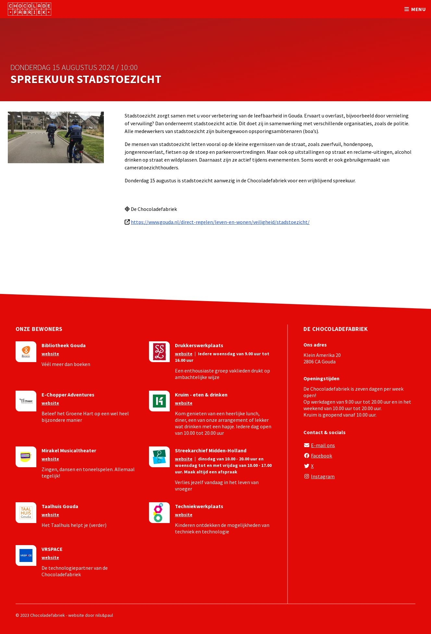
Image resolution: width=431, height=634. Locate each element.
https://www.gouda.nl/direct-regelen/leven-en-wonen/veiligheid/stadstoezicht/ (220, 222)
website (50, 354)
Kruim (310, 414)
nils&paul (104, 615)
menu (414, 9)
